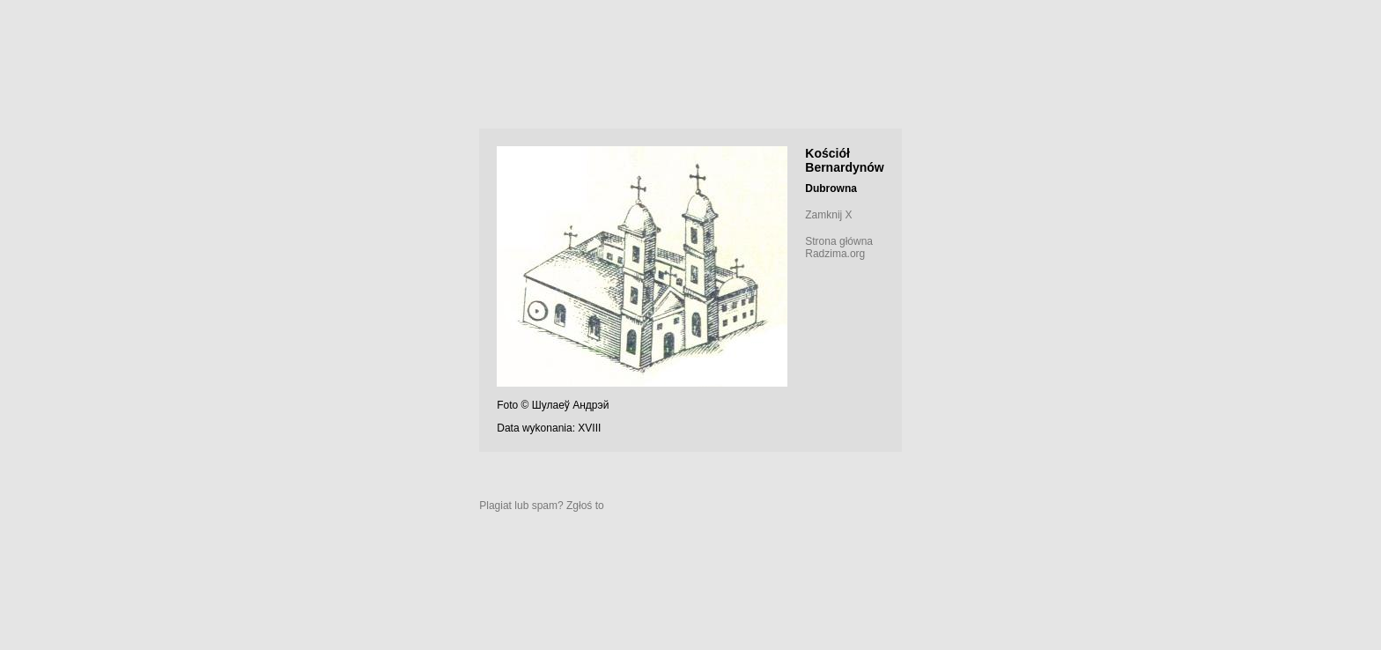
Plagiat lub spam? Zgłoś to (541, 505)
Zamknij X (828, 215)
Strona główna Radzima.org (839, 247)
